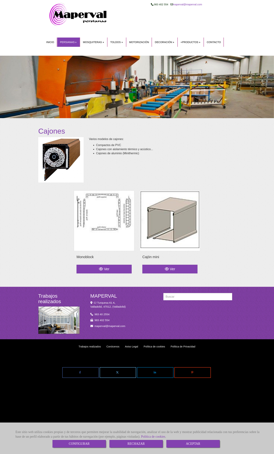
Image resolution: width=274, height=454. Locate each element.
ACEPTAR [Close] (193, 443)
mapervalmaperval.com (187, 14)
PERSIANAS (68, 34)
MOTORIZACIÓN (139, 34)
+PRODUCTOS (191, 34)
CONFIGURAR (79, 443)
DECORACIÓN (165, 34)
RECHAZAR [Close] (136, 443)
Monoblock (85, 245)
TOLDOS (116, 34)
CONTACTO (214, 34)
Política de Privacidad (183, 331)
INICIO (50, 34)
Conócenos (112, 331)
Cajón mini (150, 245)
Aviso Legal (131, 331)
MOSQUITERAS (93, 34)
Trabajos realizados (89, 331)
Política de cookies (153, 436)
